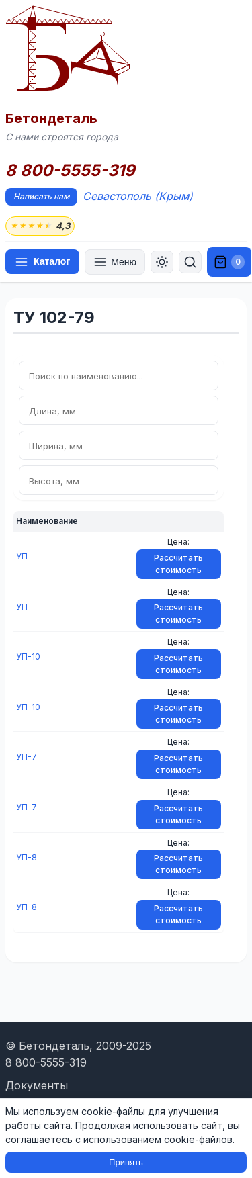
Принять (126, 1162)
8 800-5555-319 (70, 170)
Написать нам (41, 196)
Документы (36, 1085)
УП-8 (26, 857)
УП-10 (28, 656)
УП (22, 556)
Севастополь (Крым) (138, 196)
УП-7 (26, 757)
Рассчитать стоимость (178, 564)
